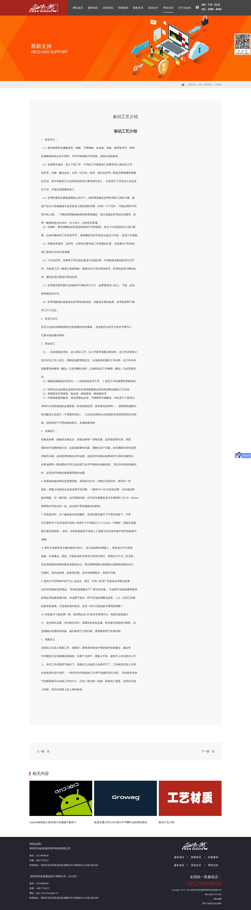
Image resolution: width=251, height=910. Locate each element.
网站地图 (217, 899)
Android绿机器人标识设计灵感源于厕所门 (52, 822)
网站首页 (78, 7)
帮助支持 (208, 84)
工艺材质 (218, 84)
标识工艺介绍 (166, 822)
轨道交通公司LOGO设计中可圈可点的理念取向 (120, 822)
